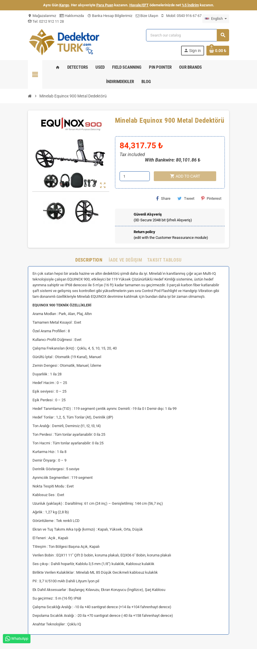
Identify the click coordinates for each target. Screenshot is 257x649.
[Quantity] (135, 176)
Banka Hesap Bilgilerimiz (109, 16)
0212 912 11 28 (51, 21)
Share (163, 198)
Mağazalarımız (42, 16)
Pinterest (211, 198)
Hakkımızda (72, 16)
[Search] (187, 35)
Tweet (185, 198)
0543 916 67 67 (189, 16)
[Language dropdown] (215, 18)
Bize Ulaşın (147, 16)
